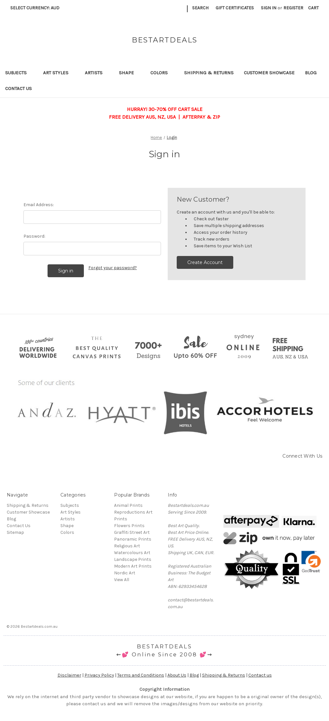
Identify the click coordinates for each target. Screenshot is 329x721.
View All (121, 579)
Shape (129, 73)
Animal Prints (128, 505)
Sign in (268, 8)
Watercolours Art (132, 552)
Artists (97, 73)
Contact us (260, 675)
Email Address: (38, 204)
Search (200, 8)
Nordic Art (124, 573)
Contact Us (18, 88)
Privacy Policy (99, 675)
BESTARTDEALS (164, 646)
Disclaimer (69, 675)
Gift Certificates (235, 8)
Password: (34, 236)
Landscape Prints (132, 559)
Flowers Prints (129, 525)
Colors (162, 73)
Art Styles (59, 73)
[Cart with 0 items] (313, 8)
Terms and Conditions (140, 675)
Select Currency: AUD (37, 8)
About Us (176, 675)
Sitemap (15, 532)
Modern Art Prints (133, 566)
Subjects (19, 73)
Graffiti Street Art (132, 532)
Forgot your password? (112, 267)
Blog (310, 73)
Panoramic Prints (132, 539)
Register (293, 8)
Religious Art (127, 546)
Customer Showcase (269, 73)
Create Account (205, 262)
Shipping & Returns (209, 73)
